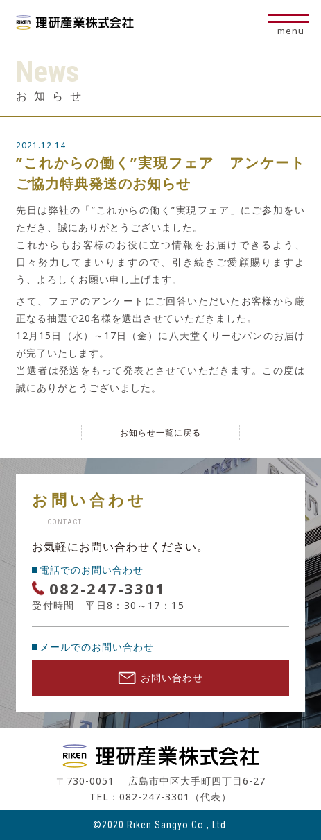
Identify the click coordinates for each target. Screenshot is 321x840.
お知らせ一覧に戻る (160, 432)
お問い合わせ (160, 677)
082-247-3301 (107, 588)
